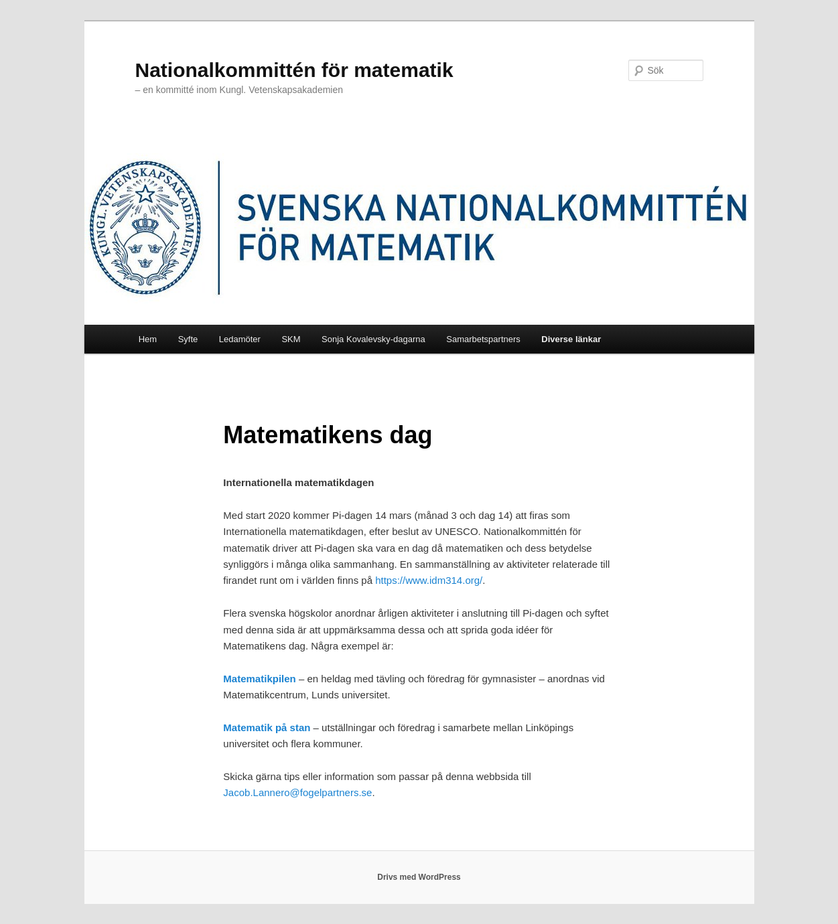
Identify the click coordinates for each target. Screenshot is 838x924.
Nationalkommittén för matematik (294, 70)
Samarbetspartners (483, 339)
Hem (148, 339)
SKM (290, 339)
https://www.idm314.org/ (428, 580)
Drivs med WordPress (419, 877)
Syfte (188, 339)
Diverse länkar (571, 339)
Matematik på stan (268, 727)
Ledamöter (240, 339)
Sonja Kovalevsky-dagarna (373, 339)
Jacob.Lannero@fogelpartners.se (297, 792)
